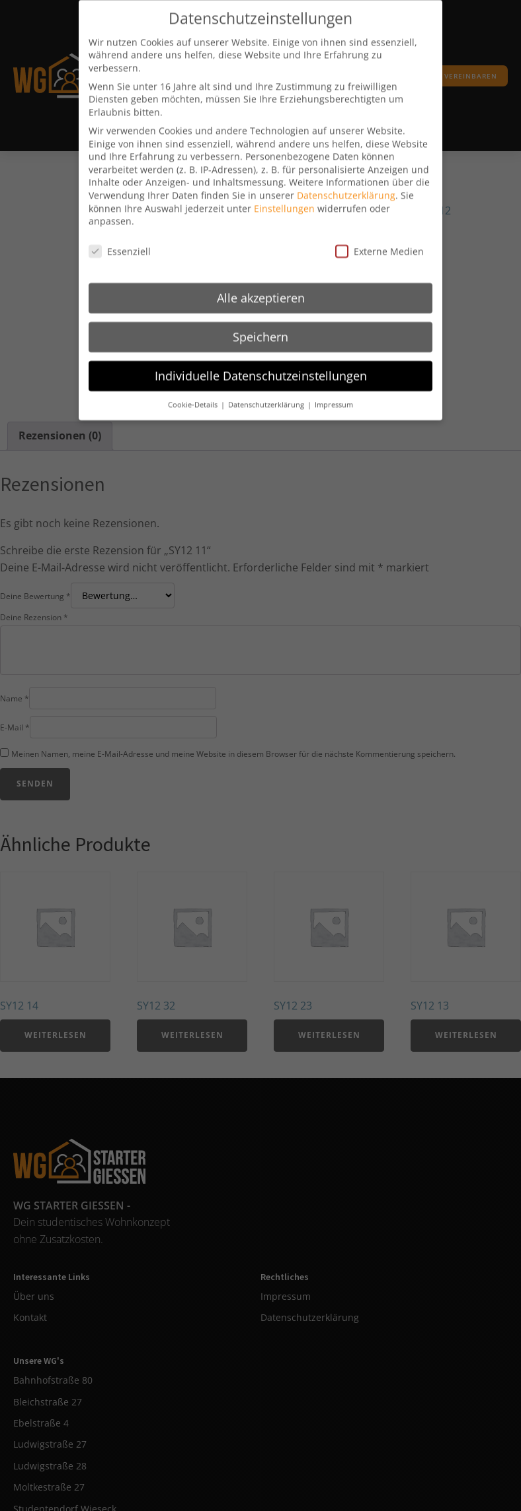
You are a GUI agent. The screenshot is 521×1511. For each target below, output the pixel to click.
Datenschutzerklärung (346, 180)
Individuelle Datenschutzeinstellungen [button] (261, 361)
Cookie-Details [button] (194, 390)
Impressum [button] (334, 390)
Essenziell (120, 236)
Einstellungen (284, 193)
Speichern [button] (260, 322)
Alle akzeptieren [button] (261, 283)
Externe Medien (379, 236)
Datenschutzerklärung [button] (267, 390)
